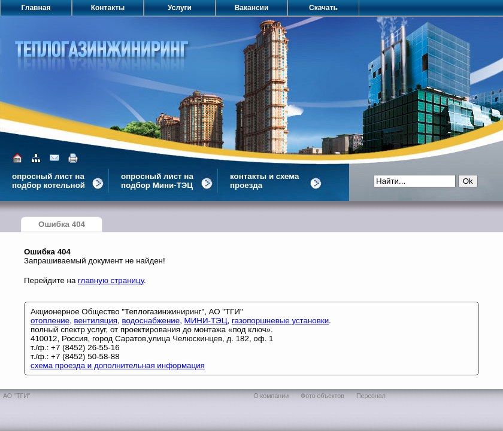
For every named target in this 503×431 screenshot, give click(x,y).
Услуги (180, 8)
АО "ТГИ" (17, 395)
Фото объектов (322, 395)
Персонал (371, 395)
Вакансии (252, 8)
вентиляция (96, 320)
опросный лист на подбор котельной (48, 181)
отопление (50, 320)
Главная (36, 8)
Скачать (323, 8)
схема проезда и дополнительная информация (118, 365)
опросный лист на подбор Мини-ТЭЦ (157, 181)
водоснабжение (151, 320)
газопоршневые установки (280, 320)
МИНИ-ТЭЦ (206, 320)
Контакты (108, 8)
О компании (271, 395)
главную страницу (111, 280)
